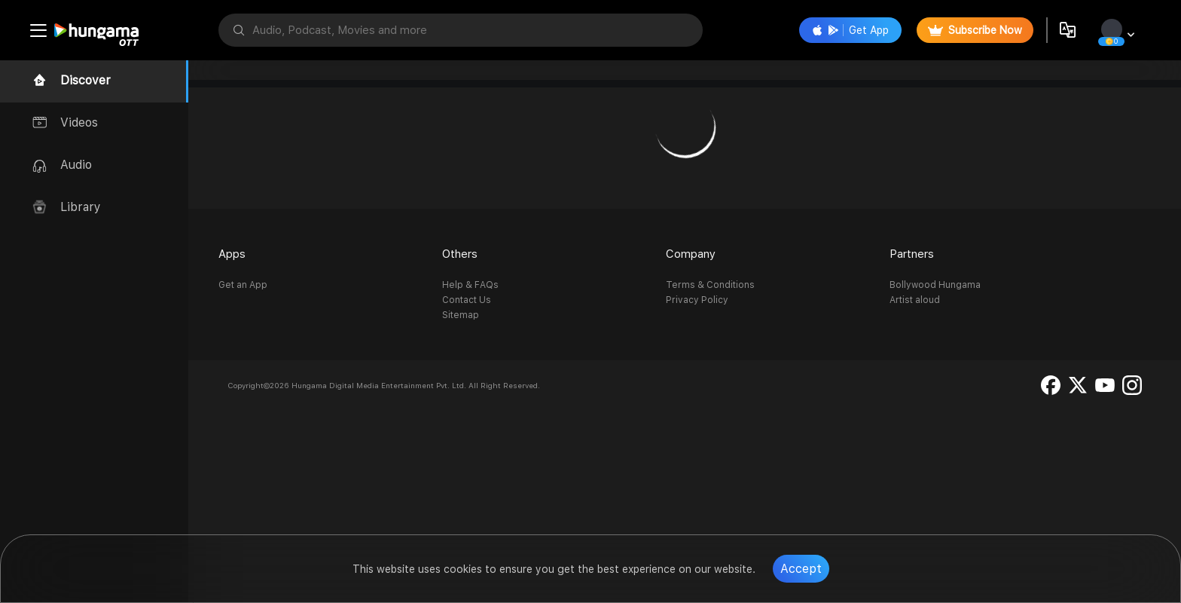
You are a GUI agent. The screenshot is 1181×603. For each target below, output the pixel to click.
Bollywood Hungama (935, 285)
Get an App (242, 285)
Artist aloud (915, 300)
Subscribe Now (975, 30)
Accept (801, 569)
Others (460, 254)
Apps (232, 254)
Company (691, 254)
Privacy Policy (697, 300)
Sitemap (460, 315)
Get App (850, 30)
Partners (912, 254)
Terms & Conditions (710, 285)
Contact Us (466, 300)
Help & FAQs (470, 285)
